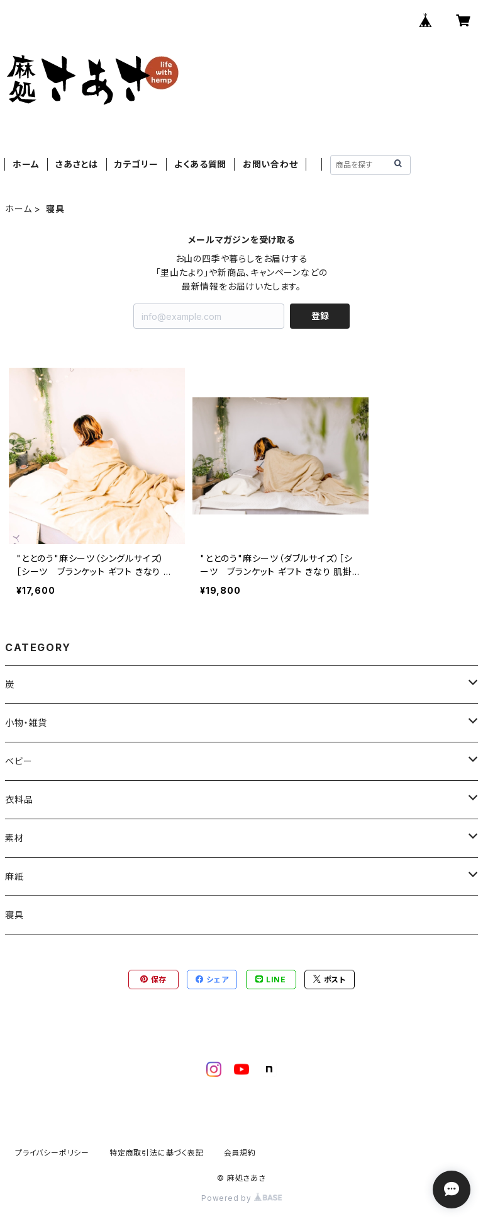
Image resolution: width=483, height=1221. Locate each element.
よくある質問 (200, 164)
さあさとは (76, 164)
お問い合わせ (270, 164)
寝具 (14, 914)
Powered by (241, 1198)
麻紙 (14, 876)
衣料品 (19, 799)
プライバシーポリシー (52, 1152)
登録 (320, 315)
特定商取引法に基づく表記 (156, 1152)
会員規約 (240, 1152)
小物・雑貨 (26, 722)
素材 (14, 837)
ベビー (18, 761)
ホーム (26, 164)
